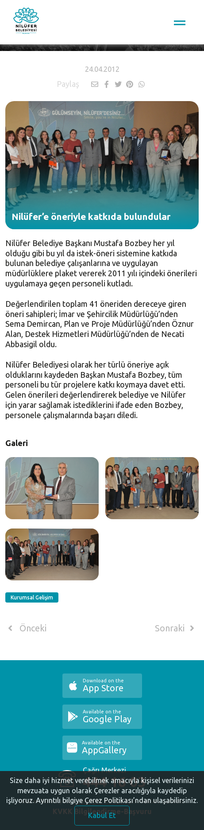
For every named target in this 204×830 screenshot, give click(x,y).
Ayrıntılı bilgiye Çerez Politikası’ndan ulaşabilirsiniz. (117, 803)
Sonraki (176, 628)
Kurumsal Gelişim (32, 597)
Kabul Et (102, 818)
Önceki (25, 628)
